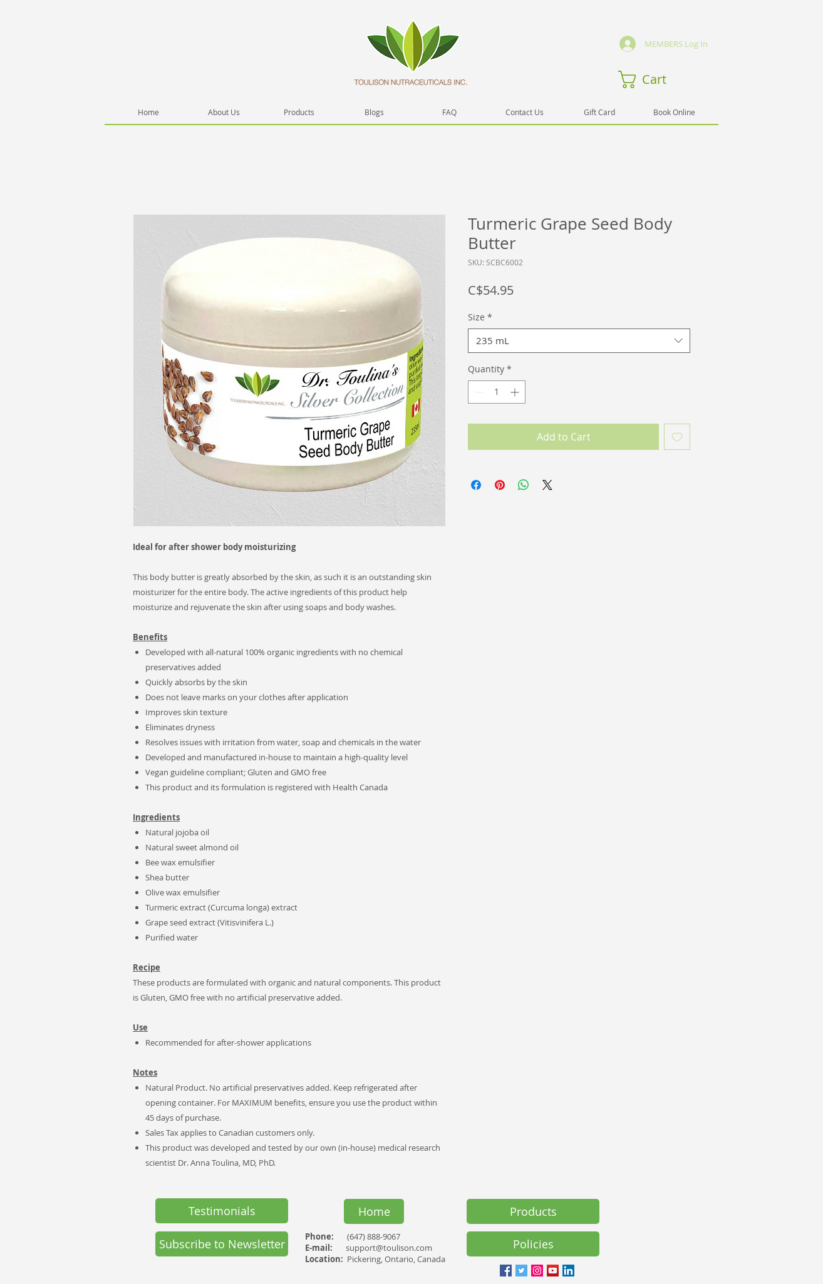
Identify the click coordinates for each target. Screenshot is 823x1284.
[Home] (374, 1211)
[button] (652, 79)
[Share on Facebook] (476, 484)
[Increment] (516, 392)
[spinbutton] (496, 392)
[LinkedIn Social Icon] (568, 1270)
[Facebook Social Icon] (506, 1270)
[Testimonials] (221, 1210)
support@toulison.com (389, 1247)
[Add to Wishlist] (677, 437)
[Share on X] (547, 484)
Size (480, 317)
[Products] (533, 1211)
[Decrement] (477, 392)
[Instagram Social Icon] (537, 1270)
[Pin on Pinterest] (499, 484)
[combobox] (579, 341)
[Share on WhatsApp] (523, 484)
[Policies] (533, 1243)
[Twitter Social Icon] (521, 1270)
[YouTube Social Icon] (553, 1270)
